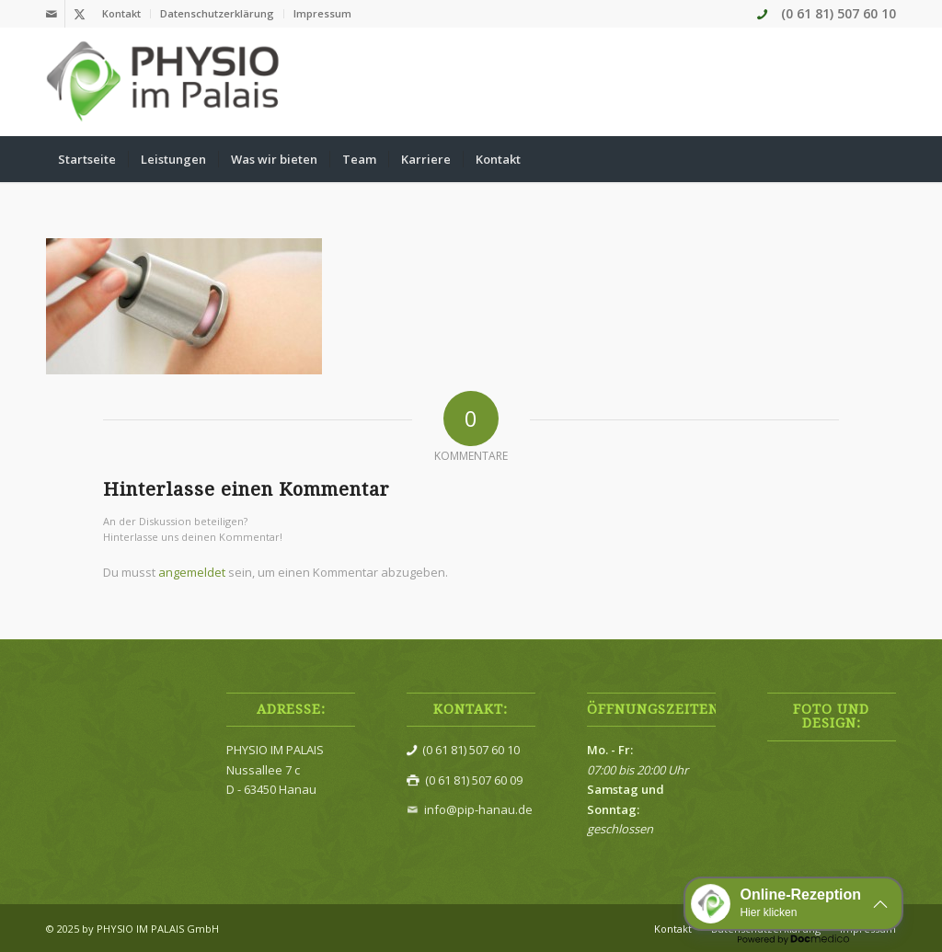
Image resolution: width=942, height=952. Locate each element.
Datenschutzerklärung (217, 13)
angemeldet (191, 572)
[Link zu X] (79, 14)
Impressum (322, 13)
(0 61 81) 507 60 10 (838, 13)
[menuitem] (122, 13)
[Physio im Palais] (164, 82)
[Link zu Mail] (51, 14)
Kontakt (121, 13)
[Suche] (884, 159)
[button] (793, 904)
